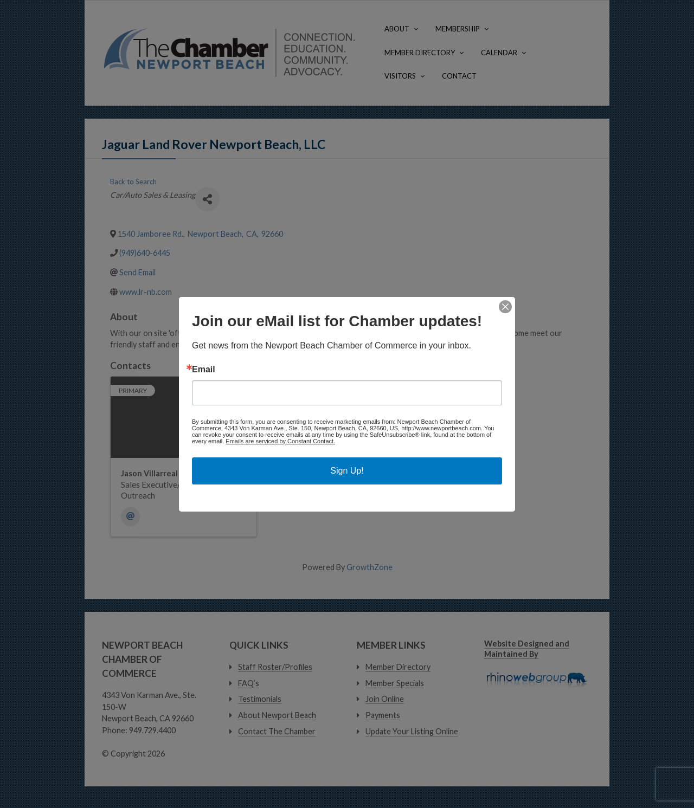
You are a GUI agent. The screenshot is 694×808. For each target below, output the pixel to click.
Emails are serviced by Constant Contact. (280, 441)
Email (203, 369)
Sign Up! (346, 470)
